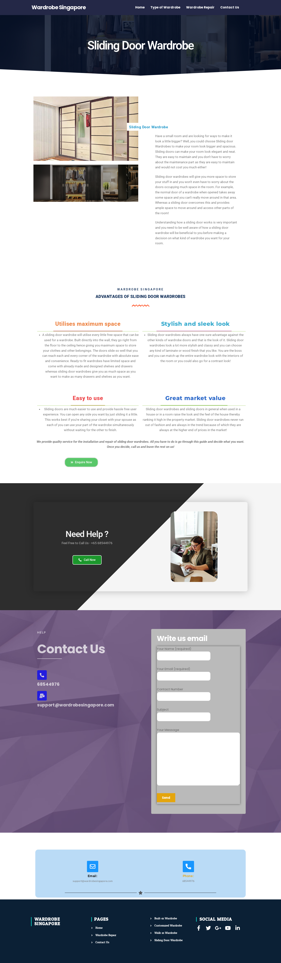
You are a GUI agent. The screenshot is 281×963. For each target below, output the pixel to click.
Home (140, 7)
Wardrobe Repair (200, 7)
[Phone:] (188, 866)
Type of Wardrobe (165, 7)
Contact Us (229, 7)
